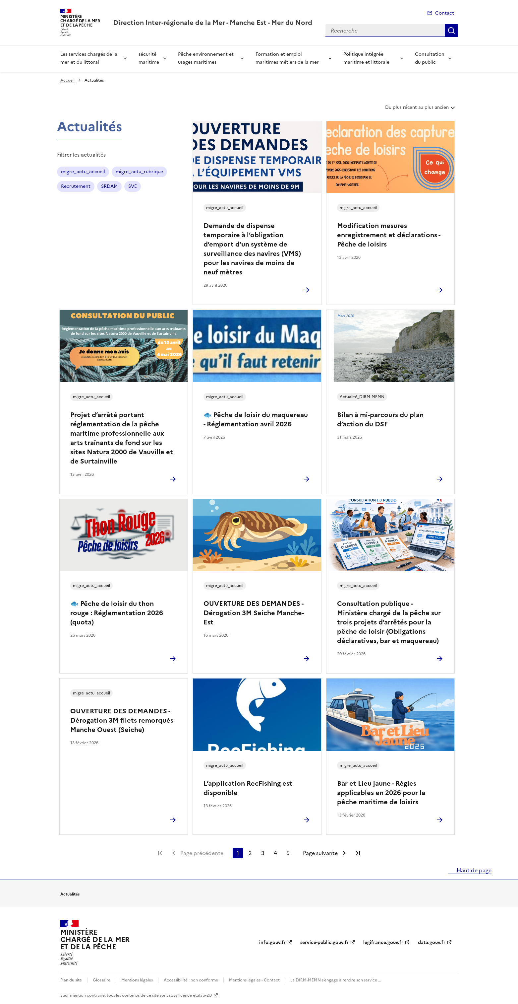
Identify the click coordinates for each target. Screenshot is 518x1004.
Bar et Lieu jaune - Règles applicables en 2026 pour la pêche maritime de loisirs (381, 792)
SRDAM (109, 186)
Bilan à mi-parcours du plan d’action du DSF (380, 419)
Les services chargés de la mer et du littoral (88, 58)
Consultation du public (429, 58)
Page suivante (320, 853)
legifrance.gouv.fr (383, 942)
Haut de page (473, 870)
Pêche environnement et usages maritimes (206, 58)
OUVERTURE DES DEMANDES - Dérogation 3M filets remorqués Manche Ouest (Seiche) (121, 720)
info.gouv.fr (272, 942)
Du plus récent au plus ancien (421, 110)
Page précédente (201, 853)
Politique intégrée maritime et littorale (366, 58)
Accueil (67, 80)
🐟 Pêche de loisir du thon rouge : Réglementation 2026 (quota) (116, 613)
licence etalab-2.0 (195, 995)
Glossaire (101, 980)
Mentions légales (137, 980)
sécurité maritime (149, 58)
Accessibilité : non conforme (191, 980)
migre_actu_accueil (83, 171)
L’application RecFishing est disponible (247, 788)
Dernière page (358, 853)
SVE (132, 186)
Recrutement (75, 186)
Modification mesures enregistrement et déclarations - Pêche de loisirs (388, 235)
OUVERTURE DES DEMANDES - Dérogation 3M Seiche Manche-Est (253, 613)
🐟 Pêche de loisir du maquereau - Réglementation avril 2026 (255, 419)
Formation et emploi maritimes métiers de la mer (287, 58)
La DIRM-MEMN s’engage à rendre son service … (335, 980)
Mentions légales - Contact (255, 980)
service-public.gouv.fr (324, 942)
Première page (160, 853)
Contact (444, 13)
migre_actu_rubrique (139, 171)
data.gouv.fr (431, 942)
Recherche (451, 30)
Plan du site (71, 980)
